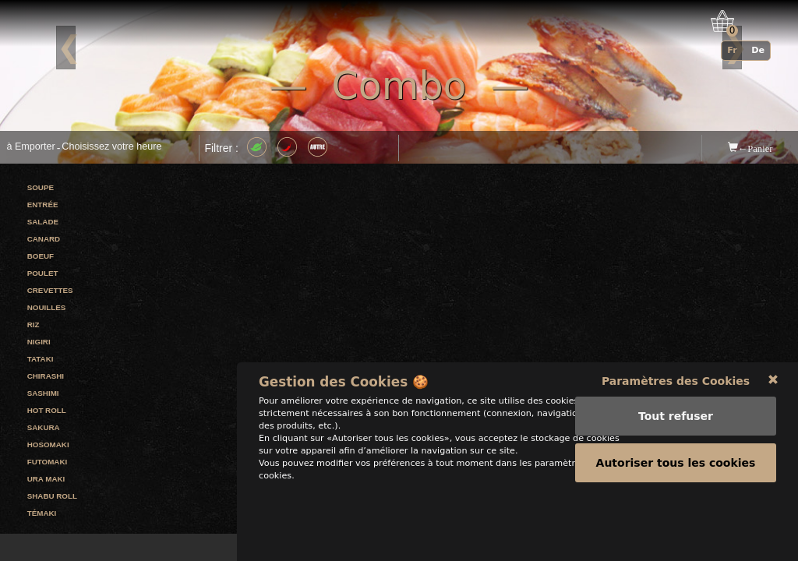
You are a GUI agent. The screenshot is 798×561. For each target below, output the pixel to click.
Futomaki (47, 461)
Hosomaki (48, 444)
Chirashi (45, 376)
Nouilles (46, 307)
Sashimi (43, 393)
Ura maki (46, 479)
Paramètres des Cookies (676, 439)
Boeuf (40, 256)
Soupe (40, 187)
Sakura (43, 427)
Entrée (42, 204)
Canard (43, 239)
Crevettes (50, 290)
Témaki (42, 513)
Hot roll (46, 410)
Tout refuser (675, 474)
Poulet (42, 273)
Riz (33, 324)
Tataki (40, 359)
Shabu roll (52, 496)
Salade (42, 221)
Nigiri (39, 341)
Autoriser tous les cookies (676, 521)
